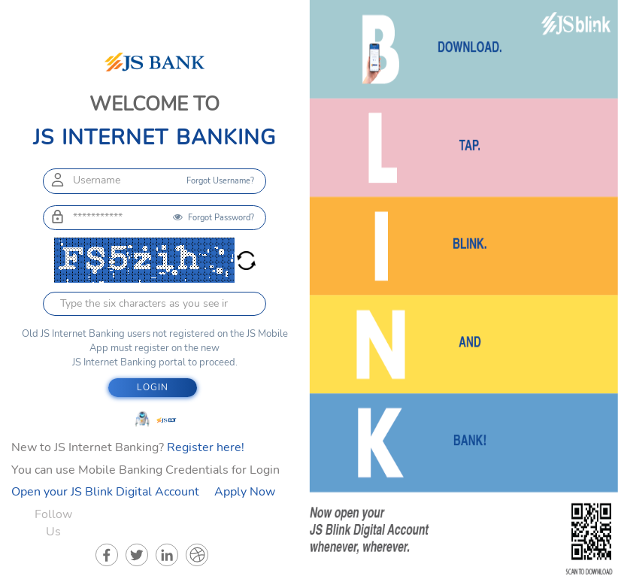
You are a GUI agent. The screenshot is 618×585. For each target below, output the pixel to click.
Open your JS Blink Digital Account (105, 491)
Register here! (205, 447)
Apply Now (244, 491)
